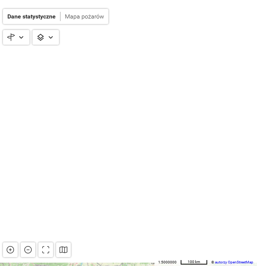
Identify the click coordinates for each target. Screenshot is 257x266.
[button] (55, 16)
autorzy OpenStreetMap (234, 262)
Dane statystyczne (31, 16)
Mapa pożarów (84, 16)
